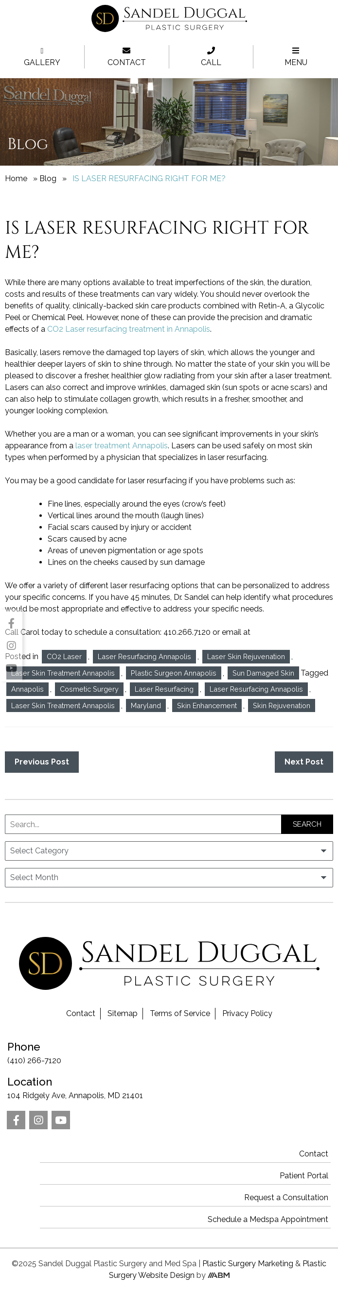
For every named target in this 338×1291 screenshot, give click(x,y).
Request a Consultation (286, 1197)
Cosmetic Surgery (89, 689)
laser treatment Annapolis (121, 445)
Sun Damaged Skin (263, 673)
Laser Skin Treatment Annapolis (63, 673)
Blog (47, 178)
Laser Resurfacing (164, 689)
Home (16, 178)
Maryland (146, 705)
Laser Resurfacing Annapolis (144, 656)
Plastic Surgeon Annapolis (173, 673)
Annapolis (27, 689)
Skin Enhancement (207, 705)
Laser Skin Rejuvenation (246, 656)
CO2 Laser (64, 656)
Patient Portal (304, 1175)
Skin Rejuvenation (281, 705)
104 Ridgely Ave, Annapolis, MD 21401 (169, 1087)
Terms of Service (180, 1013)
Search (307, 824)
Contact (80, 1013)
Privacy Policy (247, 1013)
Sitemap (122, 1013)
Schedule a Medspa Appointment (268, 1219)
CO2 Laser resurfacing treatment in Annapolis (128, 329)
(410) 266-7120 (169, 1052)
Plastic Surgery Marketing (247, 1263)
